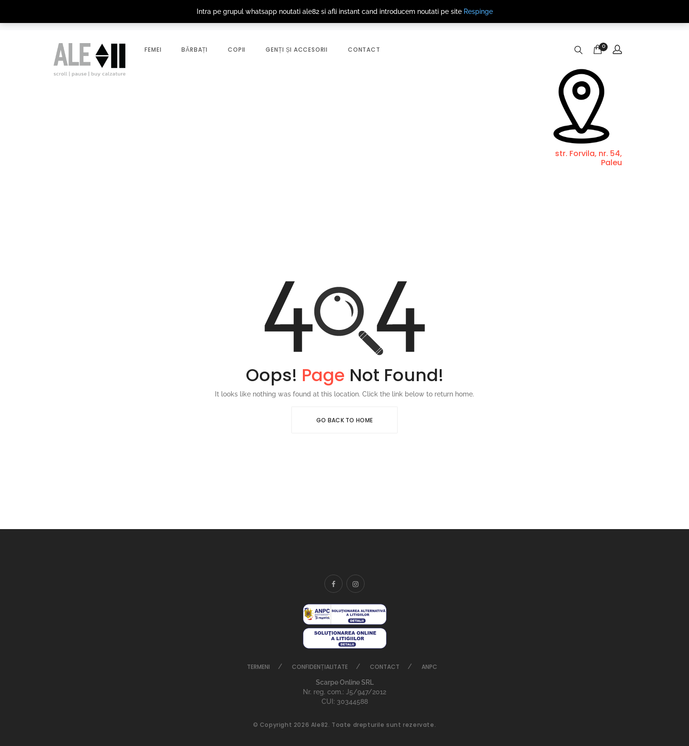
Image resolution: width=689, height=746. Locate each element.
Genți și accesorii (297, 49)
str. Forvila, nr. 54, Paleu (588, 158)
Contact (364, 49)
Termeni (258, 667)
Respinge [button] (478, 11)
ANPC (429, 667)
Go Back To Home (344, 420)
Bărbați (194, 49)
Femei (152, 49)
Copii (236, 49)
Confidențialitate (319, 667)
